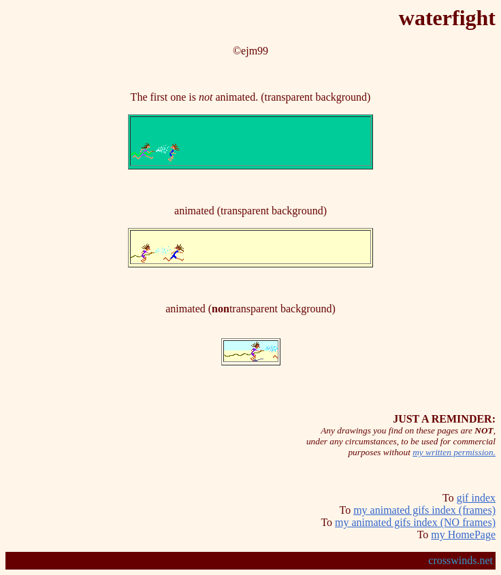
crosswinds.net (460, 560)
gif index (476, 498)
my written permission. (454, 452)
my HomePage (463, 534)
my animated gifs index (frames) (424, 510)
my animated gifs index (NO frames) (415, 522)
